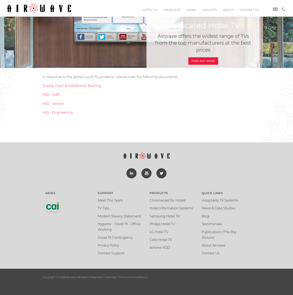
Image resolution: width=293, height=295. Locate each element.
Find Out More (203, 60)
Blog (205, 216)
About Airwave (213, 245)
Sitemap (110, 276)
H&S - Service (53, 104)
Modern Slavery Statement (119, 216)
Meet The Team (110, 200)
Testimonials (212, 224)
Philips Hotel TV (162, 224)
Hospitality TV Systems (220, 200)
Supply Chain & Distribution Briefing (71, 86)
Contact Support (111, 253)
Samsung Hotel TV (165, 216)
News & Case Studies (219, 208)
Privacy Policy (108, 245)
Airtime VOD (160, 247)
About (228, 10)
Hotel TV (150, 10)
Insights (209, 10)
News (191, 10)
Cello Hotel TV (161, 239)
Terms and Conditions (132, 276)
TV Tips (103, 208)
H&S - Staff (50, 95)
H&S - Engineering (57, 112)
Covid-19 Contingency (115, 237)
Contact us (249, 10)
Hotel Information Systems (171, 208)
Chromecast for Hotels (168, 200)
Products (172, 10)
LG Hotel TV (159, 232)
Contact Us (211, 253)
